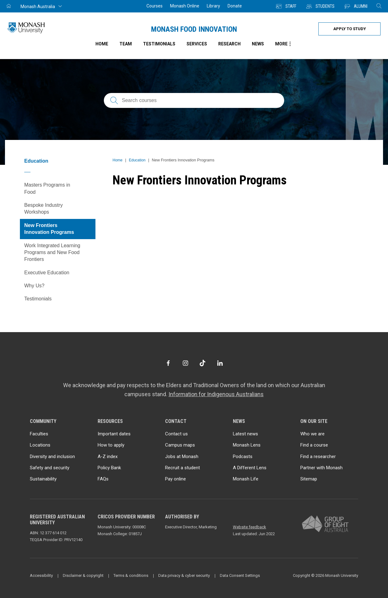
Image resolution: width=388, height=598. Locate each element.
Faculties (39, 434)
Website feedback (249, 527)
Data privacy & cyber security (184, 575)
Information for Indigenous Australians (216, 394)
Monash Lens (247, 445)
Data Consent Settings (240, 575)
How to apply (111, 445)
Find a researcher (318, 456)
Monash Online (184, 5)
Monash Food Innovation (194, 29)
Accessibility (41, 575)
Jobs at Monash (181, 456)
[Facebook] (168, 363)
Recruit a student (182, 468)
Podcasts (242, 456)
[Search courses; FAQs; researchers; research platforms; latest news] (194, 100)
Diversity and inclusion (52, 456)
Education (36, 161)
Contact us (176, 434)
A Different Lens (249, 468)
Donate (235, 5)
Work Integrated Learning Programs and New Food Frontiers (52, 252)
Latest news (245, 434)
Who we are (312, 434)
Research (229, 43)
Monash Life (245, 479)
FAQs (103, 479)
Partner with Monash (321, 468)
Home (117, 160)
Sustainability (43, 479)
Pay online (175, 479)
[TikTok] (202, 363)
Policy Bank (109, 468)
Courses (154, 5)
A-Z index (108, 456)
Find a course (314, 445)
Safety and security (49, 468)
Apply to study (349, 28)
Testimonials (159, 43)
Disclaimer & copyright (83, 575)
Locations (40, 445)
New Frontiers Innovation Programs (49, 229)
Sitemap (308, 479)
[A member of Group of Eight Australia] (325, 524)
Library (213, 5)
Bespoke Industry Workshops (43, 208)
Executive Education (46, 272)
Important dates (114, 434)
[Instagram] (185, 363)
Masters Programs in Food (47, 188)
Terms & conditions (130, 575)
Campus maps (180, 445)
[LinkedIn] (220, 363)
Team (125, 43)
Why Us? (34, 285)
